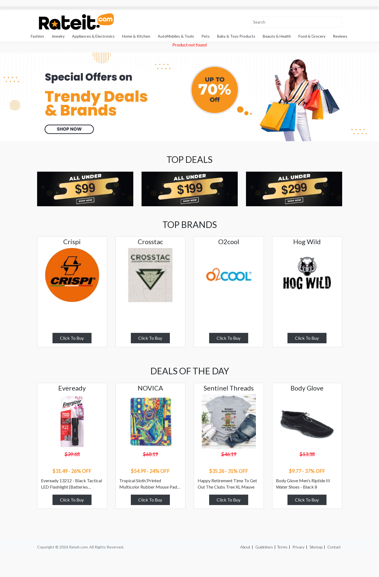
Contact (334, 547)
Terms (282, 547)
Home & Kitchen (136, 36)
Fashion (37, 36)
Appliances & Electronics (93, 36)
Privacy (298, 547)
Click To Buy (72, 338)
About (245, 547)
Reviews (340, 36)
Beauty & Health (277, 36)
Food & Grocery (311, 36)
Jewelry (58, 36)
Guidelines (264, 547)
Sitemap (315, 547)
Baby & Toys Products (236, 36)
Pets (205, 36)
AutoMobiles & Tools (176, 36)
